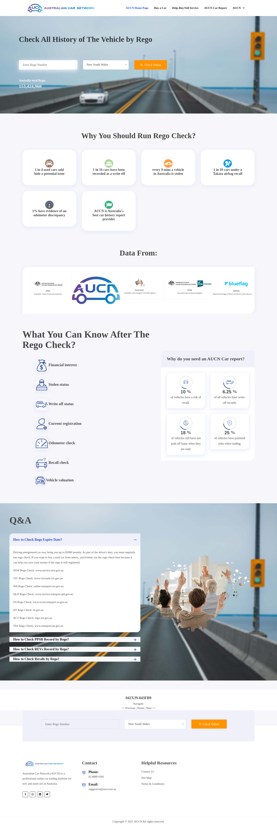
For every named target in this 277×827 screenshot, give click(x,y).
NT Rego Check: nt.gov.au (28, 609)
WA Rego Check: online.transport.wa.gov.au (38, 586)
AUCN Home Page (137, 7)
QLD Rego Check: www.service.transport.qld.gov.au (43, 594)
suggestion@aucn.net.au (102, 789)
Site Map (146, 777)
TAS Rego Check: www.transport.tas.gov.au (38, 625)
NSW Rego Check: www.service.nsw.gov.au (38, 570)
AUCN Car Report (215, 7)
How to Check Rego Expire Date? (75, 539)
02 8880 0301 (96, 776)
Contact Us (147, 771)
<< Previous (128, 708)
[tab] (138, 698)
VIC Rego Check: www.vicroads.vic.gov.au (38, 578)
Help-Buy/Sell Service (185, 7)
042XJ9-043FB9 (139, 698)
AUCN (236, 7)
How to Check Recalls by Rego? (75, 659)
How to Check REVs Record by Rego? (75, 649)
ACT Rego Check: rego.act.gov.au (32, 617)
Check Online (150, 65)
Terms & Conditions (152, 783)
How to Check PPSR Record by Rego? (75, 640)
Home (140, 708)
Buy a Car (160, 7)
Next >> (151, 708)
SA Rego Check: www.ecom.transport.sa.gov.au (40, 602)
